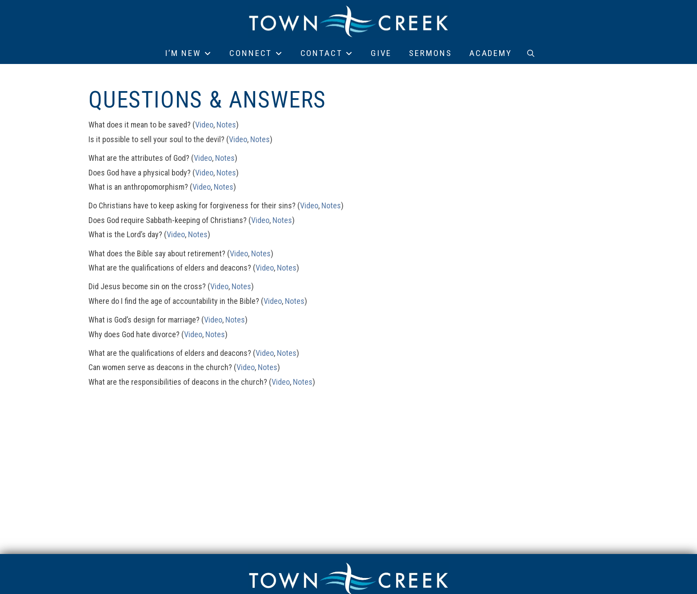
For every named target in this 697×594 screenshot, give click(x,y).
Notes (226, 124)
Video (204, 124)
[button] (530, 53)
